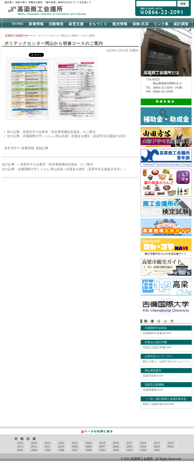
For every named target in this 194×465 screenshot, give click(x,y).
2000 (34, 450)
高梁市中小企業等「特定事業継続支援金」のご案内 (59, 132)
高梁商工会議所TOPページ (20, 35)
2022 (61, 443)
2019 (102, 443)
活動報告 (56, 24)
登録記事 (42, 148)
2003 (156, 446)
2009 (74, 446)
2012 (34, 446)
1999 (47, 450)
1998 (61, 450)
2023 (47, 443)
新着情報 (36, 24)
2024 (34, 443)
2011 (47, 446)
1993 (129, 450)
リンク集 (161, 24)
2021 (75, 443)
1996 (88, 450)
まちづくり (98, 24)
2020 (88, 443)
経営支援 (76, 24)
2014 (170, 443)
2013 (20, 446)
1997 (75, 450)
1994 (116, 450)
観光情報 (119, 24)
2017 (129, 443)
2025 (20, 443)
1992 (143, 450)
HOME (18, 24)
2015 (157, 443)
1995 (102, 450)
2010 (61, 446)
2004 (143, 446)
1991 (157, 450)
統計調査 (181, 24)
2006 (115, 446)
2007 (102, 446)
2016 (143, 443)
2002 (170, 446)
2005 (129, 446)
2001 (20, 450)
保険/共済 (140, 24)
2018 (116, 443)
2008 (88, 446)
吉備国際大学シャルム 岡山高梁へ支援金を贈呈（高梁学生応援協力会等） (75, 136)
